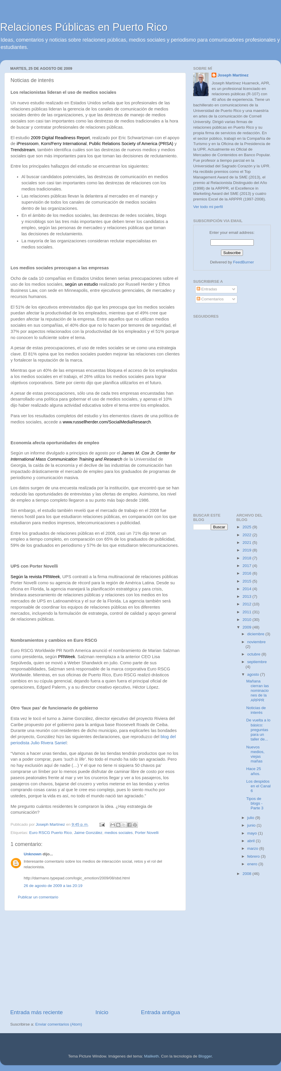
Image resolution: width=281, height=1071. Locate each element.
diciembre (256, 634)
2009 (247, 627)
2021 (247, 542)
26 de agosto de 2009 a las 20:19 (53, 885)
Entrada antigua (160, 1012)
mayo (252, 833)
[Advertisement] (95, 960)
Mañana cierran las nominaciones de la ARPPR (257, 690)
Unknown (33, 854)
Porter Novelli (147, 832)
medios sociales (118, 832)
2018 (247, 558)
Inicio (101, 1012)
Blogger (205, 1056)
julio (251, 817)
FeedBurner (243, 262)
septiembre (257, 662)
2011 (247, 612)
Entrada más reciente (36, 1012)
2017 (247, 565)
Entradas (207, 289)
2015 (247, 581)
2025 (247, 527)
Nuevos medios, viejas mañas (255, 754)
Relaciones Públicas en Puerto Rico (83, 27)
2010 (247, 619)
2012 (247, 604)
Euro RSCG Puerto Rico (50, 832)
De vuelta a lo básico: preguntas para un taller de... (258, 729)
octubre (254, 654)
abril (251, 841)
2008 (247, 873)
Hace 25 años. (253, 771)
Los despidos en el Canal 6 (258, 786)
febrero (254, 856)
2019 (247, 550)
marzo (253, 848)
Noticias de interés (256, 710)
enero (252, 864)
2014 (247, 589)
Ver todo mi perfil (208, 207)
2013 (247, 596)
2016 (247, 573)
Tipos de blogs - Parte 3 (254, 803)
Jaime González (88, 832)
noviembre (256, 642)
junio (252, 825)
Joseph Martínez (233, 75)
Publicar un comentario (38, 897)
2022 (247, 535)
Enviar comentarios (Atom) (58, 1024)
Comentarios (210, 299)
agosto (253, 674)
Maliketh (151, 1056)
